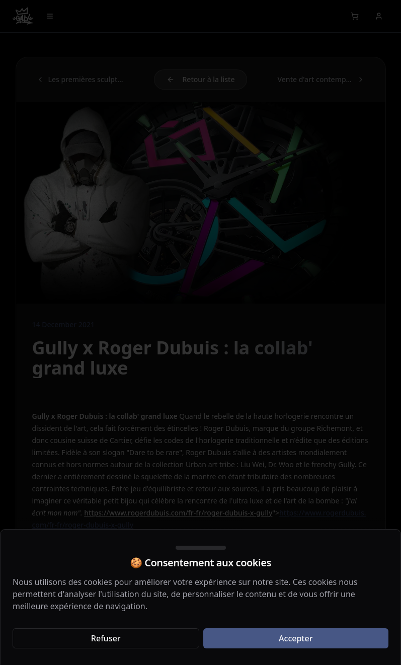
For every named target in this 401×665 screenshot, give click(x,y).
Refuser (106, 638)
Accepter (295, 638)
